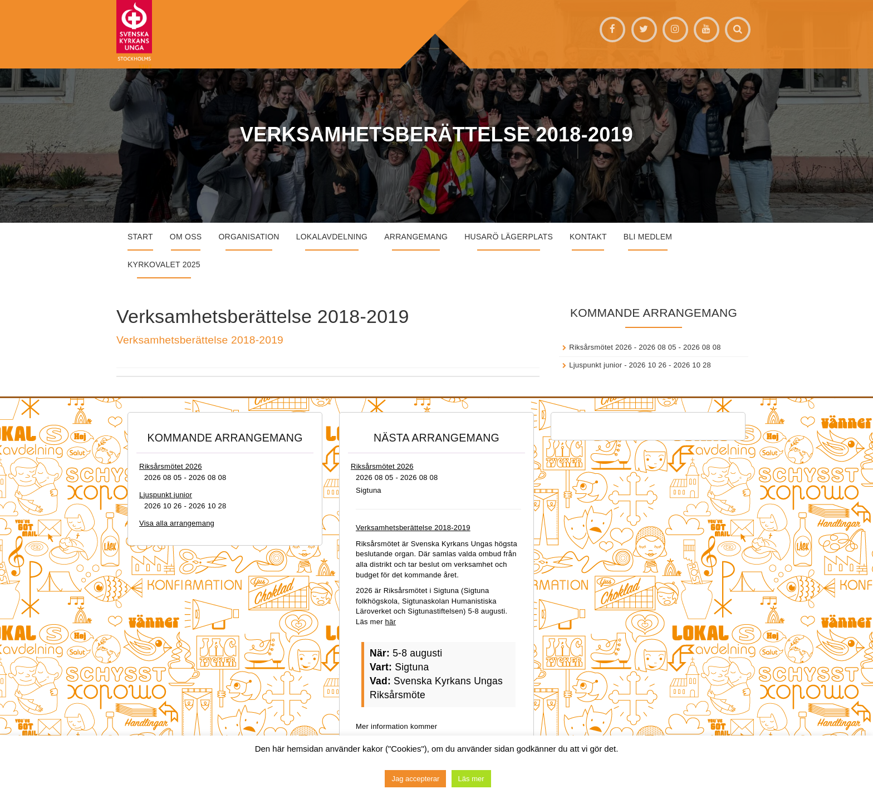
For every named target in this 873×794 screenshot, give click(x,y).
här (390, 621)
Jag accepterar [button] (415, 779)
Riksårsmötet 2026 (600, 347)
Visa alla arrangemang (176, 523)
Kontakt (588, 236)
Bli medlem (648, 236)
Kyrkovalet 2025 (163, 264)
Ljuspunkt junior (595, 365)
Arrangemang (416, 236)
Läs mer (471, 779)
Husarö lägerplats (508, 236)
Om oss (186, 236)
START (140, 236)
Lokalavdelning (332, 236)
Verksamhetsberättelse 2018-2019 (199, 340)
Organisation (248, 236)
